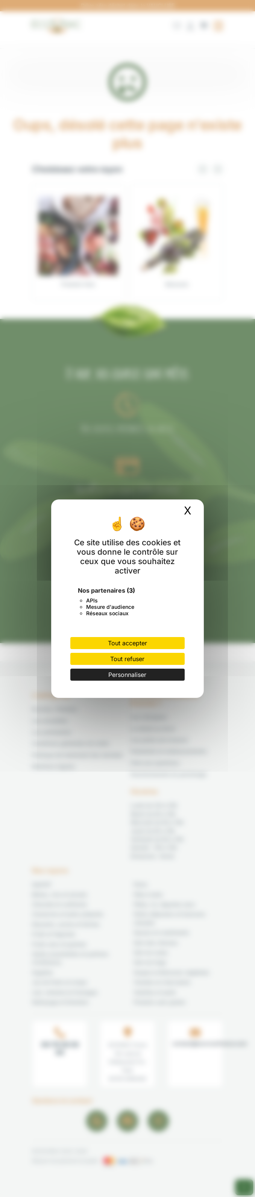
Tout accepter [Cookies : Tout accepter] (127, 643)
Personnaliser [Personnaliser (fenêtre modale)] (127, 674)
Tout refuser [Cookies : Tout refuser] (127, 659)
